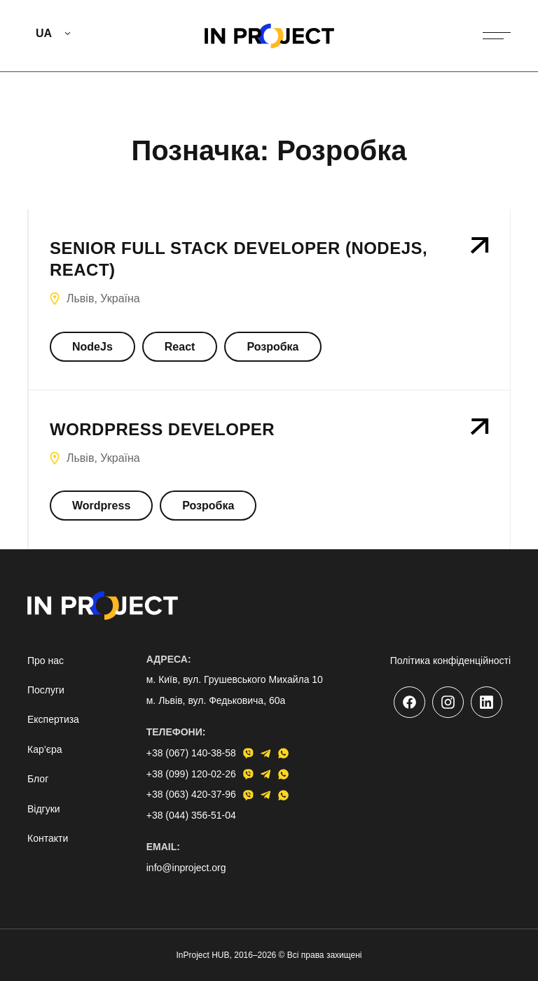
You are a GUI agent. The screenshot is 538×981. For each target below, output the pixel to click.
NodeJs (92, 347)
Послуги (45, 690)
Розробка (272, 347)
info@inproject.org (186, 867)
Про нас (45, 660)
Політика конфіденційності (450, 660)
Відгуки (43, 808)
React (180, 347)
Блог (37, 778)
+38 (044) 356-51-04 (191, 815)
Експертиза (53, 719)
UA (44, 33)
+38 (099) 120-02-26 (191, 773)
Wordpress (101, 505)
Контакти (47, 838)
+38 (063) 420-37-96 (191, 794)
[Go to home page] (269, 36)
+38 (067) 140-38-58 (191, 752)
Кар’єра (44, 749)
